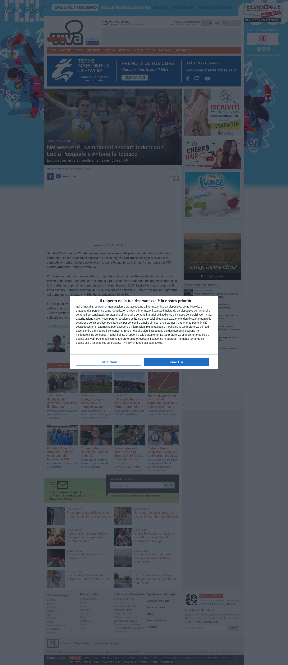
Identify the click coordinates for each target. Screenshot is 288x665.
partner (102, 306)
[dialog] (144, 332)
